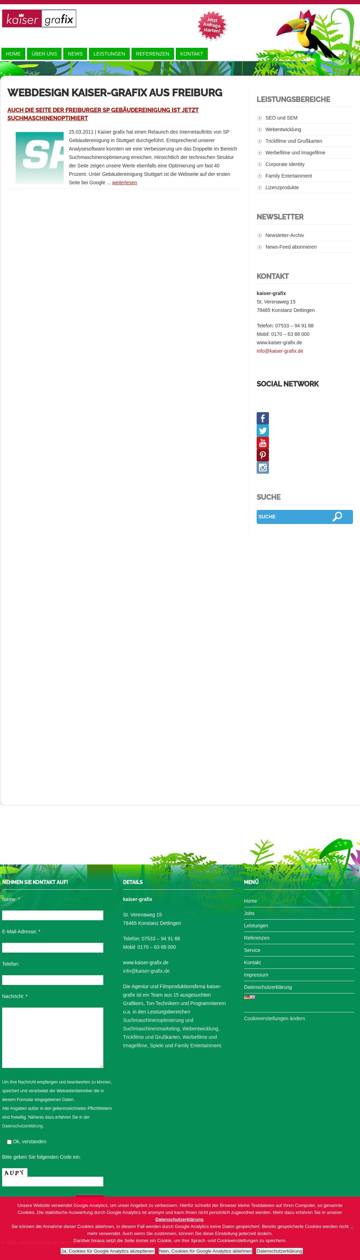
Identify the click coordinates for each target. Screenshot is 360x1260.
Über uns (44, 54)
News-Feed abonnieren (291, 247)
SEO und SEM (281, 118)
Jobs (249, 913)
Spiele (156, 1045)
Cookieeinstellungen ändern (274, 1018)
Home (13, 54)
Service (252, 950)
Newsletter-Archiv (284, 235)
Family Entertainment (288, 176)
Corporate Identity (284, 164)
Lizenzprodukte (282, 187)
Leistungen (109, 54)
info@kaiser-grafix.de (280, 351)
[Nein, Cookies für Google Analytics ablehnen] (351, 1228)
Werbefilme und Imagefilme (295, 152)
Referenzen (152, 54)
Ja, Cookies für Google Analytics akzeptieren (107, 1251)
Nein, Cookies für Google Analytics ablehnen (205, 1251)
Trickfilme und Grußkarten (293, 141)
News (75, 54)
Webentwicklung (283, 129)
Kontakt (191, 54)
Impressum (256, 975)
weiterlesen (124, 182)
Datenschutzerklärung (22, 1126)
